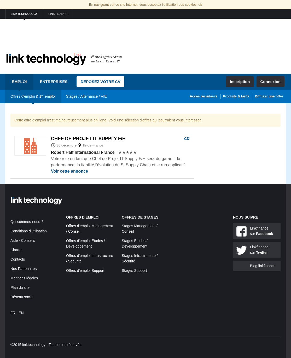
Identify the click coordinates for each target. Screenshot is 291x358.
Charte (15, 250)
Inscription (240, 81)
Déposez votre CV (100, 81)
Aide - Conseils (22, 240)
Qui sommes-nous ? (26, 222)
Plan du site (20, 287)
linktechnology (24, 13)
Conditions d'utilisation (28, 231)
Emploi (19, 81)
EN (21, 313)
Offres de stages (140, 217)
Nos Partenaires (23, 269)
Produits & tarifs (236, 96)
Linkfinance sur (261, 231)
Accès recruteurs (203, 96)
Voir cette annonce (69, 171)
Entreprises (54, 81)
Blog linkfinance (263, 266)
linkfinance (57, 13)
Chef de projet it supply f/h (88, 138)
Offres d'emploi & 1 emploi (33, 96)
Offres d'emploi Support (85, 270)
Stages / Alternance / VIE (86, 96)
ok (200, 5)
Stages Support (134, 270)
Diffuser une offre (269, 96)
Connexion (270, 81)
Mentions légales (24, 278)
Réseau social (21, 297)
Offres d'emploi (83, 217)
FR (12, 313)
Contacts (17, 259)
